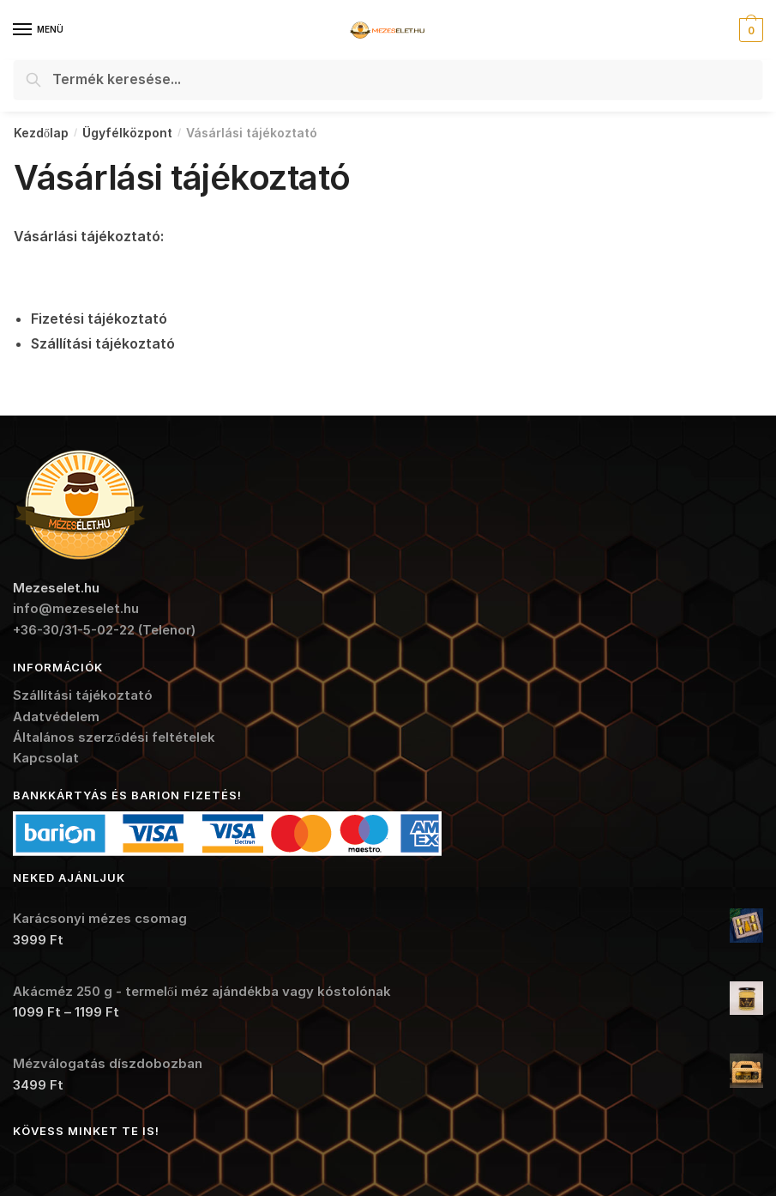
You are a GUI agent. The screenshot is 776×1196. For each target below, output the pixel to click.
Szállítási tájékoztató (83, 695)
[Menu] (38, 30)
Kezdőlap (41, 132)
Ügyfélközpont (127, 132)
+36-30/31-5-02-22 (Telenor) (104, 630)
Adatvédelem (56, 716)
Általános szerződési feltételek (114, 737)
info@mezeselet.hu (76, 608)
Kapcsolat (46, 758)
